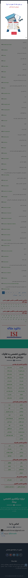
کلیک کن (14, 29)
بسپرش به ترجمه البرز (14, 3)
